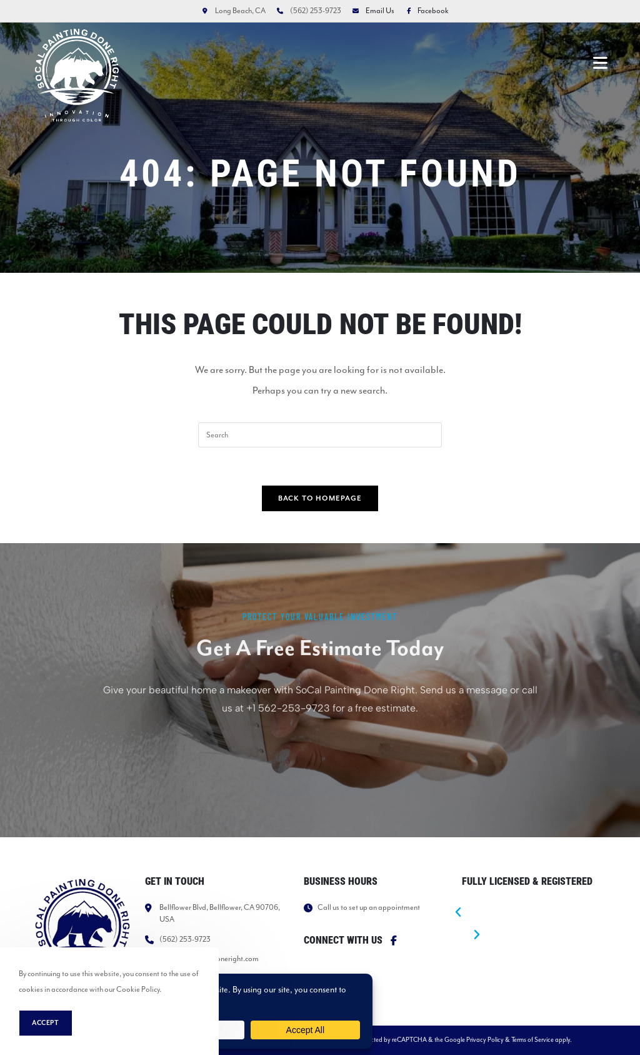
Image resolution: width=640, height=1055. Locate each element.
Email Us (380, 11)
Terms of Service (532, 1040)
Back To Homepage (320, 498)
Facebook (425, 11)
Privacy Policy (485, 1040)
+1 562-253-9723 (288, 747)
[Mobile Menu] (600, 63)
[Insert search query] (320, 434)
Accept (45, 1023)
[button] (525, 913)
